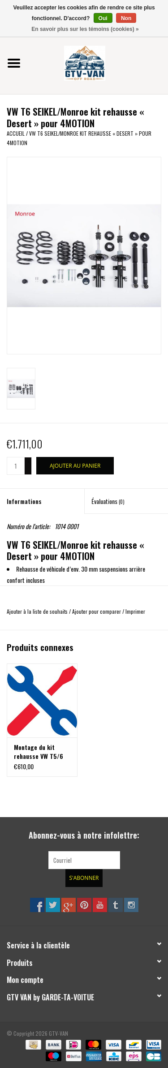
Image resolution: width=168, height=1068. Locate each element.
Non (126, 18)
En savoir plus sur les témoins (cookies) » (84, 29)
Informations (24, 501)
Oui (103, 18)
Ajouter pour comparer (97, 611)
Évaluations (108, 501)
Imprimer (135, 611)
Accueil (16, 133)
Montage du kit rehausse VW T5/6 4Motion (38, 752)
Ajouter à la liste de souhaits (37, 611)
